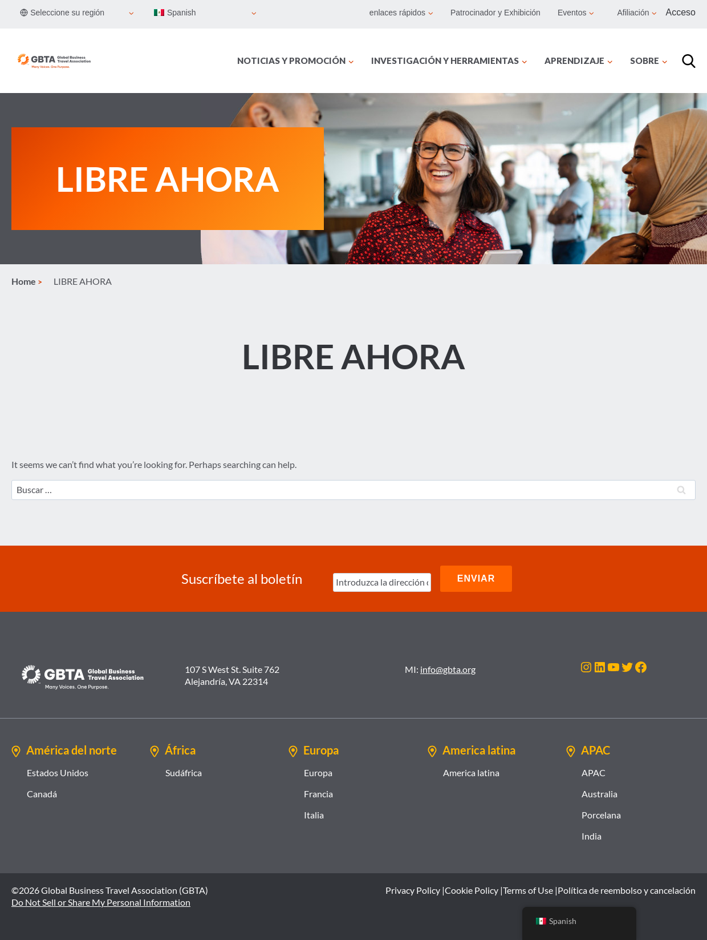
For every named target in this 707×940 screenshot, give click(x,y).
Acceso (681, 12)
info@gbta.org (448, 669)
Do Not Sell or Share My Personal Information (100, 902)
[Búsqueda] (689, 61)
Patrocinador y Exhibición (495, 12)
